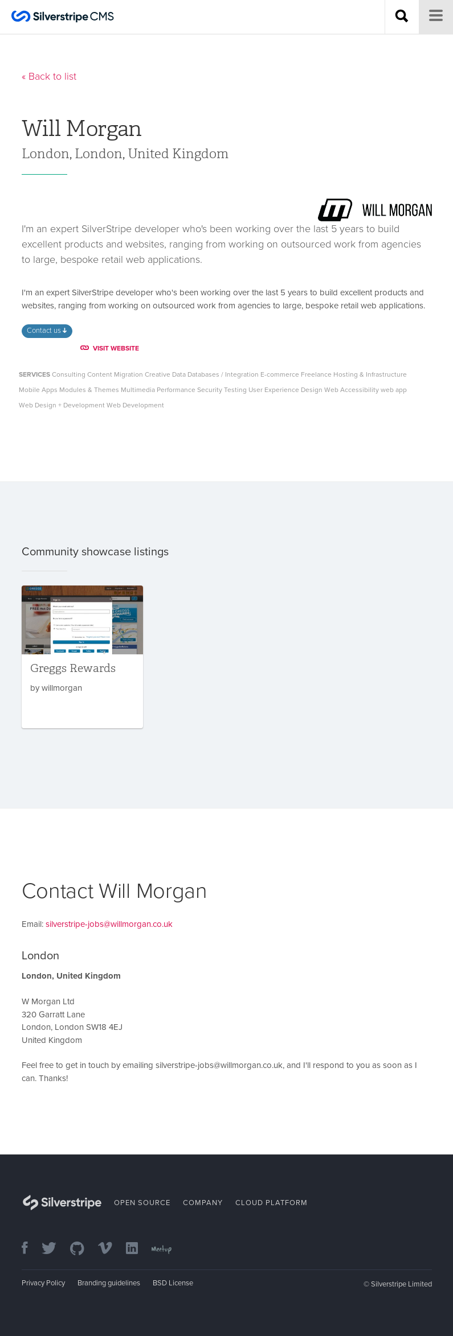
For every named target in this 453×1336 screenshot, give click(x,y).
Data (179, 374)
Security (209, 390)
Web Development (135, 405)
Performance (176, 390)
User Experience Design (285, 390)
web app (394, 390)
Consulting (68, 374)
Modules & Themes (89, 390)
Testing (235, 390)
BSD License (173, 1283)
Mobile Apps (38, 390)
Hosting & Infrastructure (370, 374)
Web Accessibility (351, 390)
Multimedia (138, 390)
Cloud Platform (271, 1202)
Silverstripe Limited (401, 1284)
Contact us (47, 330)
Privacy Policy (43, 1283)
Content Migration (115, 374)
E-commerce (279, 374)
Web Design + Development (62, 405)
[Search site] (401, 17)
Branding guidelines (108, 1283)
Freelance (316, 374)
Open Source (142, 1202)
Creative (157, 374)
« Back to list (49, 76)
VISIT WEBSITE (109, 348)
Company (203, 1202)
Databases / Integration (223, 374)
